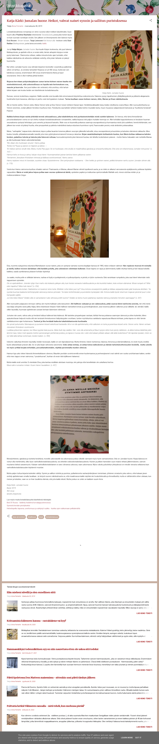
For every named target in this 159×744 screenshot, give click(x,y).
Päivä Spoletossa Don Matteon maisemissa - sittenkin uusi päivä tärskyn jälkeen (51, 677)
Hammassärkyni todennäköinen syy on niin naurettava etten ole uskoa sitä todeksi (52, 649)
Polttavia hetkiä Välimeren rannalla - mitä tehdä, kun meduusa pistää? (45, 706)
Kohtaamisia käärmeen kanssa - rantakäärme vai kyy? (36, 620)
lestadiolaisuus (52, 517)
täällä (44, 43)
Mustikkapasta (19, 6)
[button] (150, 21)
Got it (138, 738)
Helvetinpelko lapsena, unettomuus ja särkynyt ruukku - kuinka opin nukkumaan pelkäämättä (43, 508)
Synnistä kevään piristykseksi (18, 505)
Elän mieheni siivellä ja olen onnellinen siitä (31, 592)
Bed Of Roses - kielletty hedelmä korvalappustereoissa (29, 503)
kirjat (41, 517)
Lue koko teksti (144, 613)
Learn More (127, 738)
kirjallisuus (32, 517)
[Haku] (155, 6)
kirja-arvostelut (19, 517)
